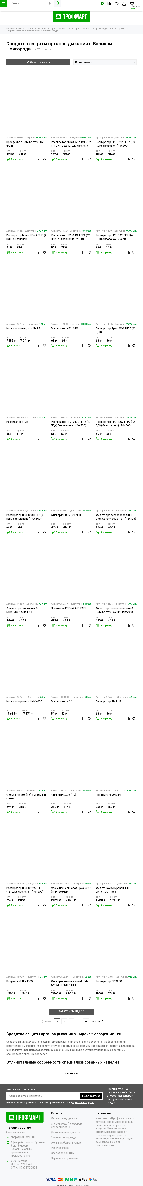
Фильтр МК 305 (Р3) (63, 794)
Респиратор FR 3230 (109, 981)
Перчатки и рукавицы (64, 1158)
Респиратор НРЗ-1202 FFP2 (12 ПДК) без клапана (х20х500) (115, 423)
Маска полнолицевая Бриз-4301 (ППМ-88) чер (71, 890)
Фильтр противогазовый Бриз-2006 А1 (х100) (22, 610)
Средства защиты (62, 1153)
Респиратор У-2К (17, 421)
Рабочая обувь (60, 1148)
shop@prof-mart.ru (23, 1137)
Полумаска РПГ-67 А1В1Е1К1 (68, 608)
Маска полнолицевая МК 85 (23, 328)
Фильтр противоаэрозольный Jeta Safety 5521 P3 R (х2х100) (115, 610)
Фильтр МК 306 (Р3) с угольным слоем (26, 796)
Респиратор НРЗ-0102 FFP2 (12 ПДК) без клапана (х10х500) (70, 423)
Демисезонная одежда (65, 1132)
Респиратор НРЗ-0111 (64, 328)
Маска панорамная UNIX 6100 (24, 701)
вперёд (98, 1021)
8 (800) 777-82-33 (21, 1128)
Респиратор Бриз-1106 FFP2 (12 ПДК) (116, 330)
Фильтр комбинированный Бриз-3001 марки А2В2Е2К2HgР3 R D (112, 890)
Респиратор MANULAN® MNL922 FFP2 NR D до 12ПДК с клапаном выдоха (71, 144)
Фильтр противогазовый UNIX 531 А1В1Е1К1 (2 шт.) (69, 983)
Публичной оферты (83, 1102)
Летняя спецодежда (64, 1118)
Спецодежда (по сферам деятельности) (66, 1125)
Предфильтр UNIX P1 (108, 794)
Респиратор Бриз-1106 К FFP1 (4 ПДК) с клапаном (26, 237)
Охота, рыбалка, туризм (66, 1142)
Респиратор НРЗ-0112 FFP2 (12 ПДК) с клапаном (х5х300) (70, 237)
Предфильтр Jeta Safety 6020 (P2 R (25, 144)
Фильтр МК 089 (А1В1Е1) (66, 515)
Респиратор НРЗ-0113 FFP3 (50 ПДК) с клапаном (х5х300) (115, 144)
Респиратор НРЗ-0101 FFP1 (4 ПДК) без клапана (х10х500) (24, 517)
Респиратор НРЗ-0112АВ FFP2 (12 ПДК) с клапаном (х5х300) (25, 890)
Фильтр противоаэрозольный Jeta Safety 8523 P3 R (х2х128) (116, 517)
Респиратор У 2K (61, 701)
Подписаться (91, 1096)
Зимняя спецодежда (63, 1137)
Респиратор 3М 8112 (108, 701)
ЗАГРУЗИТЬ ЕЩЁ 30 (71, 1011)
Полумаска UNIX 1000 (19, 981)
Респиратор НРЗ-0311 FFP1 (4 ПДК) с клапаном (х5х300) (114, 237)
